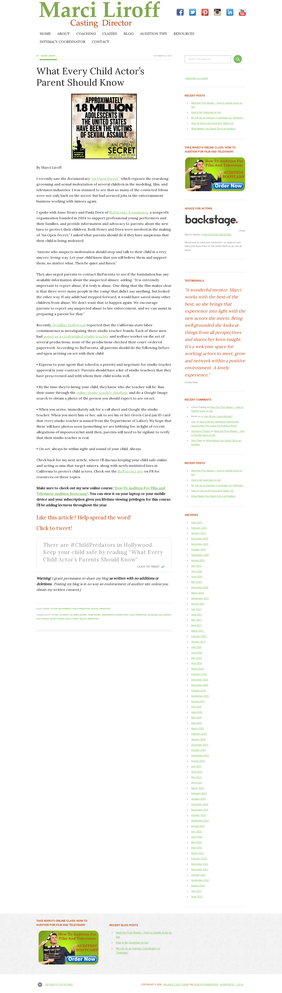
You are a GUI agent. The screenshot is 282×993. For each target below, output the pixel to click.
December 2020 (199, 538)
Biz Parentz (64, 609)
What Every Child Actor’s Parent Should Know (90, 76)
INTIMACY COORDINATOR (62, 41)
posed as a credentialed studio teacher (76, 336)
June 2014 (196, 771)
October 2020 (198, 549)
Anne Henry (94, 615)
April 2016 (196, 663)
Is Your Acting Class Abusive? (217, 416)
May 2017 (196, 620)
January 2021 (198, 533)
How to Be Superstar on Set (206, 112)
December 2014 (199, 744)
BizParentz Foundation (128, 212)
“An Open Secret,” (105, 178)
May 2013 (196, 842)
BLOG (128, 33)
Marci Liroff (74, 14)
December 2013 (199, 804)
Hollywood (42, 619)
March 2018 (197, 593)
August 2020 (198, 560)
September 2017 (200, 598)
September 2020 (200, 555)
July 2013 (196, 831)
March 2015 (197, 728)
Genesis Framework (205, 984)
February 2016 (199, 674)
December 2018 (199, 587)
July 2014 (196, 766)
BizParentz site (130, 471)
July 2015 (196, 706)
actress (63, 615)
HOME (45, 33)
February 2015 (199, 734)
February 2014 (199, 793)
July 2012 (196, 891)
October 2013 (198, 815)
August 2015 (198, 701)
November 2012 (199, 869)
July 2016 (196, 647)
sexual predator (100, 609)
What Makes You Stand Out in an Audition (213, 128)
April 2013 (196, 847)
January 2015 (198, 739)
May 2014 (196, 777)
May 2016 (196, 658)
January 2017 (198, 641)
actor (54, 609)
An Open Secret (78, 615)
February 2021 (199, 528)
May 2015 (196, 717)
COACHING (86, 33)
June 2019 (196, 576)
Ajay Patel (196, 440)
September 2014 (200, 755)
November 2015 (199, 685)
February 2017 (199, 636)
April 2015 (196, 723)
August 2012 (198, 885)
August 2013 (198, 826)
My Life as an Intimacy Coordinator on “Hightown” (217, 117)
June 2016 (196, 652)
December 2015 (199, 679)
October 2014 (198, 750)
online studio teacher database (102, 392)
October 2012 (198, 875)
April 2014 (196, 782)
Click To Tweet (148, 566)
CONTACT (100, 41)
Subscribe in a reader (196, 78)
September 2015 (200, 696)
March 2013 (197, 853)
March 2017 (197, 630)
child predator (81, 609)
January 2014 (198, 798)
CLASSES (109, 33)
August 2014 (198, 761)
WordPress (227, 984)
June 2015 (196, 712)
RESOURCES (184, 33)
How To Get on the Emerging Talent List (212, 123)
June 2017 (196, 614)
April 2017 (196, 625)
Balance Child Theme (176, 984)
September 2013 (200, 820)
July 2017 (196, 609)
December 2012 (199, 864)
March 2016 (197, 668)
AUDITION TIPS (153, 33)
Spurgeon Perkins (200, 431)
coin (193, 421)
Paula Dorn (71, 619)
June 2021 (196, 522)
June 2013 (196, 836)
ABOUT (63, 33)
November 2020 (199, 544)
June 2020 (196, 571)
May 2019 (196, 582)
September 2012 (200, 880)
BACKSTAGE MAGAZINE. (218, 234)
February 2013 (199, 858)
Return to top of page (59, 984)
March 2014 (197, 788)
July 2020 (196, 566)
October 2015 (198, 690)
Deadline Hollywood (69, 325)
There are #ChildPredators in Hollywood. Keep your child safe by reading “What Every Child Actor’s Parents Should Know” (103, 552)
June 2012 (196, 896)
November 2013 (199, 809)
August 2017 (198, 603)
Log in (240, 984)
